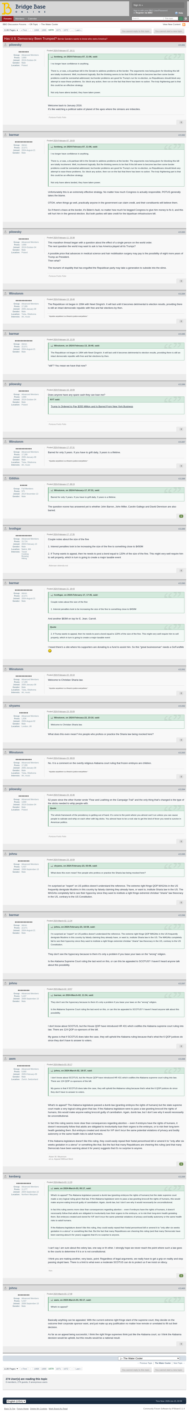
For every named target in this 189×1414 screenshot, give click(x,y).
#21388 (181, 479)
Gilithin (14, 478)
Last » (78, 30)
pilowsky (15, 44)
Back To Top (9, 1409)
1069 (44, 30)
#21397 (181, 983)
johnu (13, 853)
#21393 (181, 753)
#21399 (181, 1177)
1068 (36, 30)
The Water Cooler (49, 24)
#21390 (181, 583)
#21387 (181, 442)
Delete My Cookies (38, 1409)
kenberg (14, 1176)
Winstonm (16, 293)
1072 (65, 30)
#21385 (181, 334)
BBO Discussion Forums (14, 24)
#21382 (181, 135)
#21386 (181, 384)
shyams (14, 705)
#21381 (181, 45)
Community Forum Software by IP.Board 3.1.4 (164, 1409)
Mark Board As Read (58, 1409)
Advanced (185, 18)
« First (24, 30)
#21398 (181, 1059)
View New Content (172, 24)
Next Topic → (179, 1363)
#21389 (181, 529)
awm (12, 1058)
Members (19, 18)
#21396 (181, 915)
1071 (58, 30)
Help (179, 13)
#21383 (181, 232)
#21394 (181, 789)
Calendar (32, 18)
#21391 (181, 669)
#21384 (181, 294)
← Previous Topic (144, 1363)
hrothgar (15, 528)
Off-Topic (33, 24)
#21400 (181, 1288)
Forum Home (23, 1409)
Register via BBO (144, 13)
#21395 (181, 854)
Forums (8, 18)
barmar (14, 134)
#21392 (181, 706)
